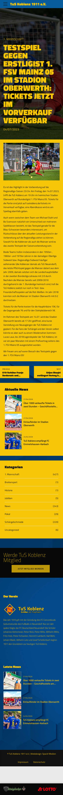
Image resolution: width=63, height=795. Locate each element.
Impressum (23, 762)
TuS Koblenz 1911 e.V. (28, 4)
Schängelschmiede (14, 522)
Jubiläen (8, 498)
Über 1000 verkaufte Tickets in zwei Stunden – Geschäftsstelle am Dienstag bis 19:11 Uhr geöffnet (40, 408)
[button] (6, 789)
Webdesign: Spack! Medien (43, 754)
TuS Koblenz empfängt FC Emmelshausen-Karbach (36, 442)
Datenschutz (39, 762)
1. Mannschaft (13, 39)
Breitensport (11, 482)
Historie (8, 490)
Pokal (7, 514)
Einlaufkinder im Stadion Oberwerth (36, 423)
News (7, 506)
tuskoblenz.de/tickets (37, 203)
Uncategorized (12, 530)
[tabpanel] (31, 161)
